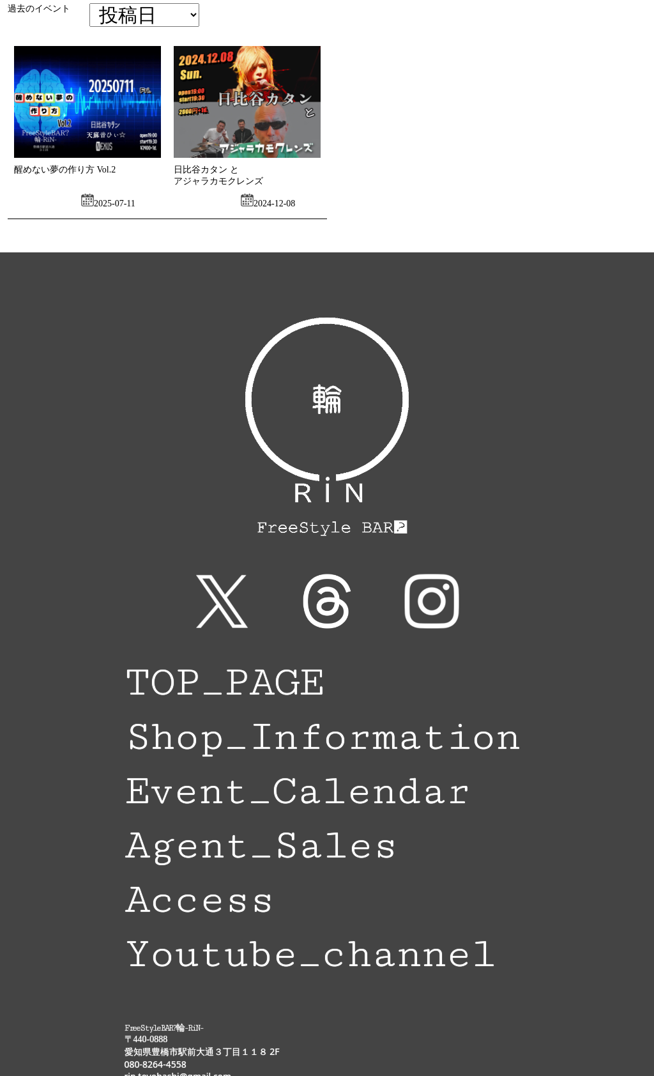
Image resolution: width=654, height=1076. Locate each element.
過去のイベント (39, 8)
